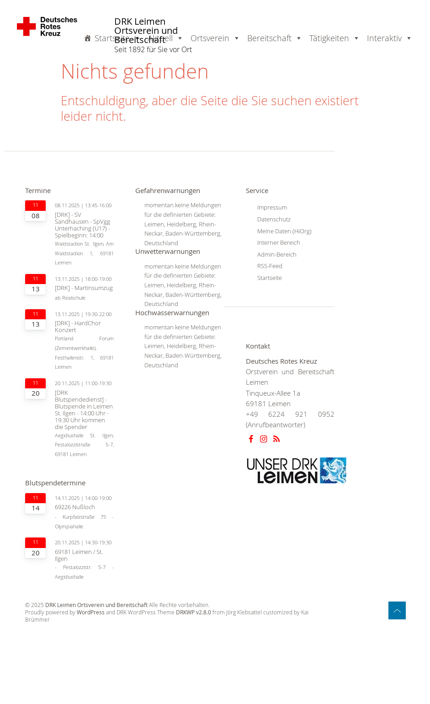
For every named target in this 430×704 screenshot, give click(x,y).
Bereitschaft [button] (275, 38)
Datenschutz (274, 219)
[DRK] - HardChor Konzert (78, 326)
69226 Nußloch (75, 507)
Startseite (118, 38)
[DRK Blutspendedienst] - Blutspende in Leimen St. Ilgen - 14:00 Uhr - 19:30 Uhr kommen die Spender (84, 409)
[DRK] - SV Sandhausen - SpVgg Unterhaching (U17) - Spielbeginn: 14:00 (82, 225)
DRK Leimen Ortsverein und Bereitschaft (146, 31)
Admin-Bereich (277, 254)
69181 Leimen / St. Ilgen (79, 555)
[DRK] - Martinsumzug (84, 288)
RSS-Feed (269, 266)
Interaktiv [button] (390, 38)
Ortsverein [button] (215, 38)
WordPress (91, 612)
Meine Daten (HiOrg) (284, 231)
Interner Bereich (278, 242)
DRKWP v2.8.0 (193, 612)
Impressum (272, 207)
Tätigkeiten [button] (334, 38)
